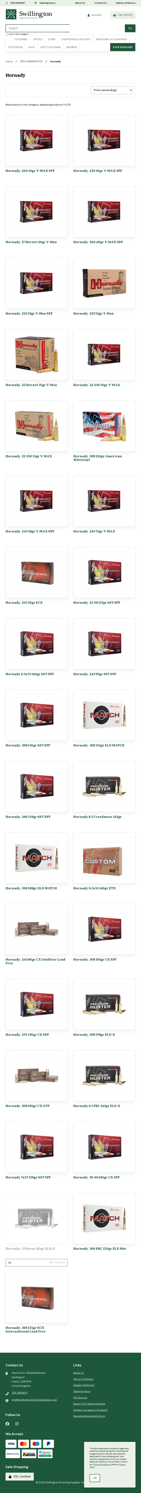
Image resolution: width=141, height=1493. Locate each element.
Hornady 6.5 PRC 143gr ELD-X (96, 1105)
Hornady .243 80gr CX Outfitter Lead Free (35, 961)
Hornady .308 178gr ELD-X (94, 1034)
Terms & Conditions (102, 1464)
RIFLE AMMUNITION (31, 61)
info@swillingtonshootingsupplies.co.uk (34, 1400)
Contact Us (101, 3)
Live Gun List (123, 47)
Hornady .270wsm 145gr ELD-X (30, 1248)
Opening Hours (45, 3)
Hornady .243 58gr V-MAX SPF (30, 531)
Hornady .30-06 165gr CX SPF (96, 1177)
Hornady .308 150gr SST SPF (28, 745)
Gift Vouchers (50, 47)
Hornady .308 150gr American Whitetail (97, 458)
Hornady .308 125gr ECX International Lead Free (26, 1329)
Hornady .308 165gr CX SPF (95, 959)
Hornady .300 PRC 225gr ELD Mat (99, 1248)
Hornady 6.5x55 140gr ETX (94, 888)
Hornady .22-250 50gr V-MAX (96, 384)
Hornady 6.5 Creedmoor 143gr (97, 816)
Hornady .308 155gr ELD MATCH (98, 745)
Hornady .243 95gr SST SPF (94, 673)
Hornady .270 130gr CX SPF (27, 1034)
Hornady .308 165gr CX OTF (28, 1105)
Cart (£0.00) (123, 15)
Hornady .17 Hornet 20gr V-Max (31, 241)
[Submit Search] (130, 28)
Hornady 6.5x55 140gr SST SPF (30, 673)
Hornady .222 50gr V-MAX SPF (97, 170)
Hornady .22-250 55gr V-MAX (29, 456)
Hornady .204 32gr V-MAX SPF (30, 170)
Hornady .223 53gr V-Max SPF (29, 313)
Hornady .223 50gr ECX (24, 602)
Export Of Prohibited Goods (89, 1404)
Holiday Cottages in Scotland (90, 1410)
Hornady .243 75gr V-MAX (94, 531)
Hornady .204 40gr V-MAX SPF (98, 241)
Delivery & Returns (125, 3)
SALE (31, 47)
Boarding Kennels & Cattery (89, 1416)
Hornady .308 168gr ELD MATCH (31, 888)
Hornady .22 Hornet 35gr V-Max (31, 384)
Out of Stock (36, 1262)
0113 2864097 (15, 3)
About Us (80, 3)
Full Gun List (80, 1398)
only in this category (17, 34)
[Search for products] (38, 28)
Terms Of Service (83, 1379)
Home (9, 61)
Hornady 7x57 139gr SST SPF (28, 1177)
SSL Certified (19, 1476)
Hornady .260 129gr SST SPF (28, 816)
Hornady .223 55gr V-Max (93, 313)
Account (95, 15)
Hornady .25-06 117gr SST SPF (96, 602)
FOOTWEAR (15, 47)
